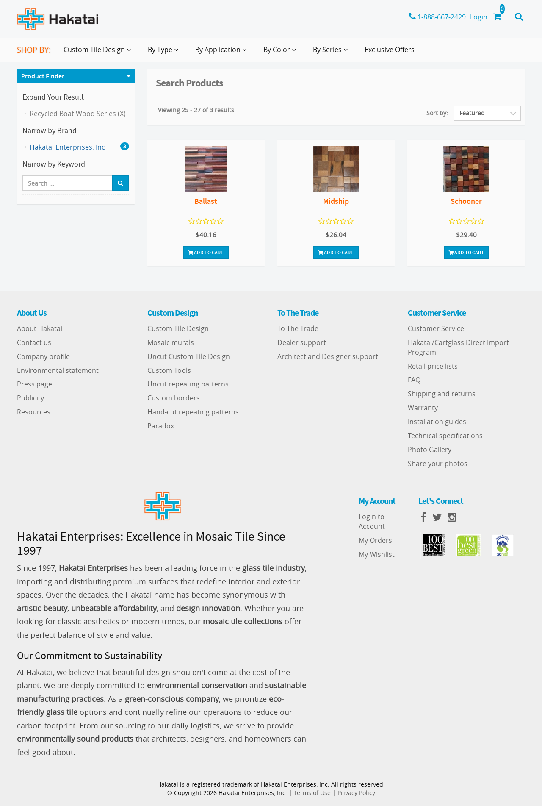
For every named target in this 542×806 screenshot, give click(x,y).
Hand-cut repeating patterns (193, 412)
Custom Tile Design (178, 328)
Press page (34, 384)
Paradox (160, 426)
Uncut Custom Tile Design (188, 356)
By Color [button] (281, 53)
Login (478, 17)
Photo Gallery (429, 449)
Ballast (205, 201)
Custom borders (173, 398)
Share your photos (437, 463)
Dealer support (301, 342)
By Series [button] (332, 53)
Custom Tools (169, 370)
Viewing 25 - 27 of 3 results (196, 110)
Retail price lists (433, 366)
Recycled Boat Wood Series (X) (78, 113)
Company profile (43, 356)
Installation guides (437, 421)
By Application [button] (222, 53)
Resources (33, 412)
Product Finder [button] (42, 76)
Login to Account (372, 521)
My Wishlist (377, 554)
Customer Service (436, 328)
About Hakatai (39, 328)
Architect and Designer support (327, 356)
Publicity (30, 398)
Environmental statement (58, 370)
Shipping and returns (442, 393)
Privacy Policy (356, 793)
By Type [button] (165, 53)
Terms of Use (312, 793)
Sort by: (437, 113)
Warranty (423, 407)
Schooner (466, 201)
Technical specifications (445, 435)
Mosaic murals (170, 342)
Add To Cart (206, 252)
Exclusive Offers (390, 49)
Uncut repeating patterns (188, 384)
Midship (336, 201)
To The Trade (297, 328)
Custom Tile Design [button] (99, 53)
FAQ (414, 379)
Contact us (34, 342)
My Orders (375, 540)
